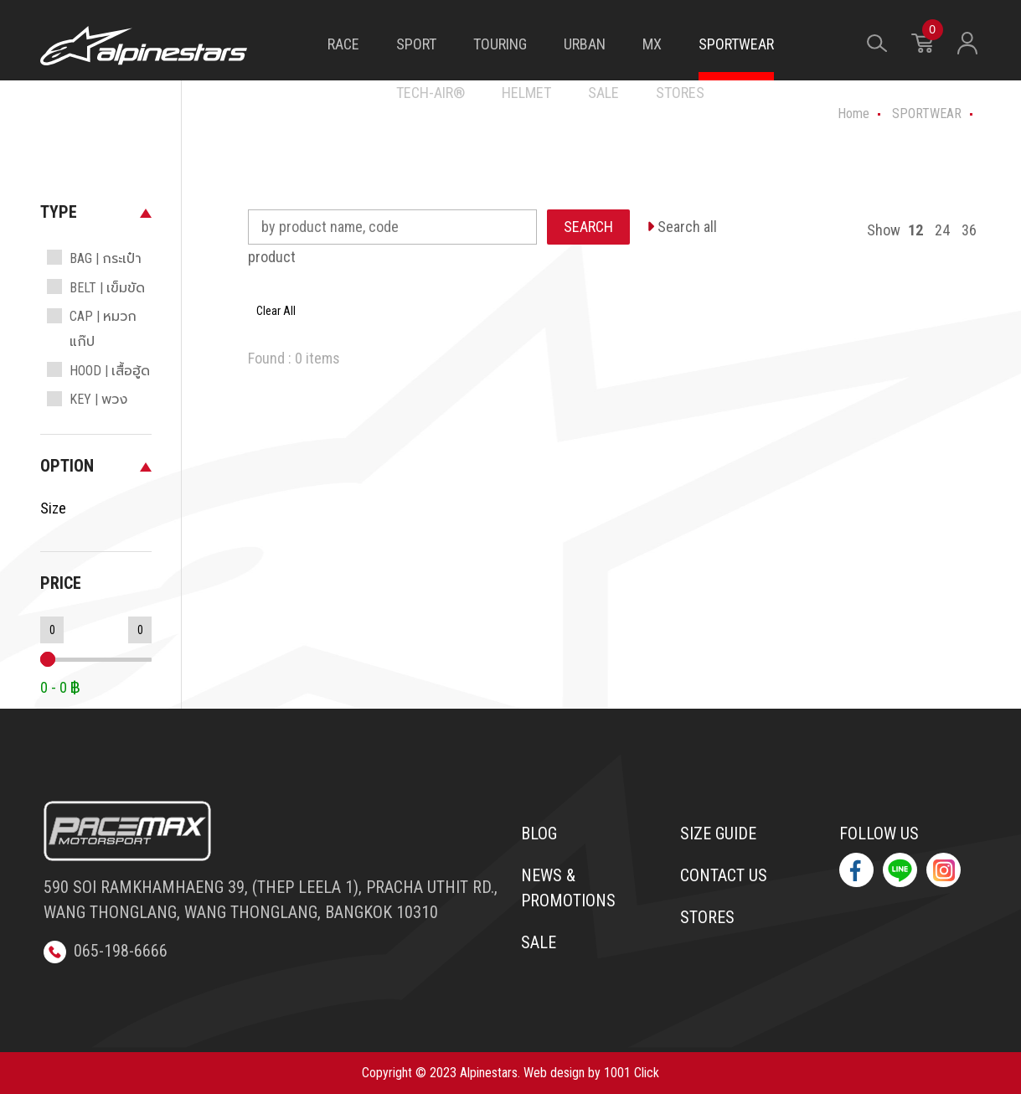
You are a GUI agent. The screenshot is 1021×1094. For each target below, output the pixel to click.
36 (969, 230)
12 (915, 230)
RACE (343, 44)
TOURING (500, 44)
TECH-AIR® (430, 92)
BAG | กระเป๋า (106, 258)
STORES (680, 92)
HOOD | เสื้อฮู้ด (110, 371)
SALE (603, 92)
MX (652, 44)
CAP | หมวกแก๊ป (103, 328)
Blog (539, 833)
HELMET (526, 92)
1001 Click (631, 1073)
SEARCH (588, 226)
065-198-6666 (106, 951)
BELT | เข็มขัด (107, 288)
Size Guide (718, 833)
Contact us (723, 875)
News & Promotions (568, 888)
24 (942, 230)
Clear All (276, 310)
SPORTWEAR (736, 44)
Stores (707, 917)
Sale (538, 942)
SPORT (416, 44)
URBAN (585, 44)
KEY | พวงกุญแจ (98, 411)
